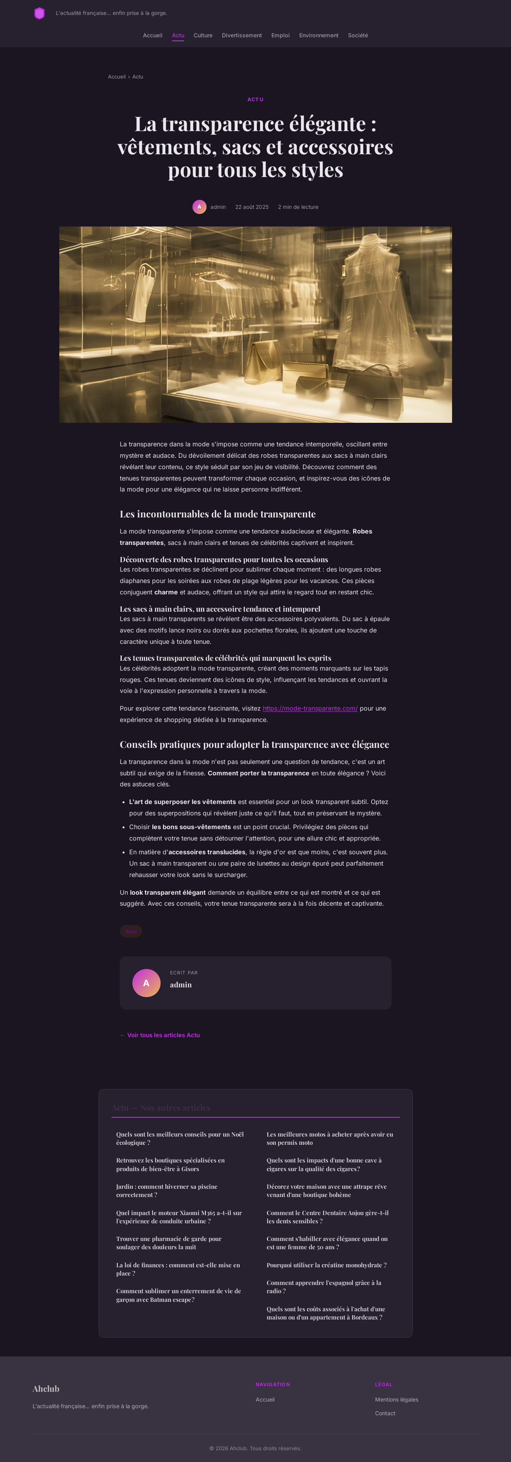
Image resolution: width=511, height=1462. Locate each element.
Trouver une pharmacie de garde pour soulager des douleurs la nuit (169, 1243)
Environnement (319, 35)
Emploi (280, 35)
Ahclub (46, 1388)
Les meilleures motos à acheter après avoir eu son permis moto (330, 1138)
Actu (178, 35)
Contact (385, 1413)
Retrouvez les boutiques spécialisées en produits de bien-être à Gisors (170, 1164)
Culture (203, 35)
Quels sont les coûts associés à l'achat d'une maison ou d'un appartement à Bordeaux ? (326, 1313)
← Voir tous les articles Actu (160, 1035)
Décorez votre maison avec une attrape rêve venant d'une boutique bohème (327, 1190)
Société (358, 35)
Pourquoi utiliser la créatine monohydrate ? (326, 1265)
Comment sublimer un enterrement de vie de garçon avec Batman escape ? (178, 1295)
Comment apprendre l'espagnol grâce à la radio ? (324, 1287)
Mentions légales (396, 1399)
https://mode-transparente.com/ (310, 708)
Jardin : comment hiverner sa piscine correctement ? (167, 1190)
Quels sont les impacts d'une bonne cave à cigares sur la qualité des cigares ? (324, 1164)
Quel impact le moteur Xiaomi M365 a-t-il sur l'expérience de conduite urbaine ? (179, 1217)
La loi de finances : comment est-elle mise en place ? (178, 1269)
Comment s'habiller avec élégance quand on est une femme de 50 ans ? (327, 1243)
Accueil (153, 35)
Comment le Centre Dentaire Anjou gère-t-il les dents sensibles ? (328, 1217)
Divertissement (242, 35)
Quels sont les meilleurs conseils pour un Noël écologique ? (180, 1138)
